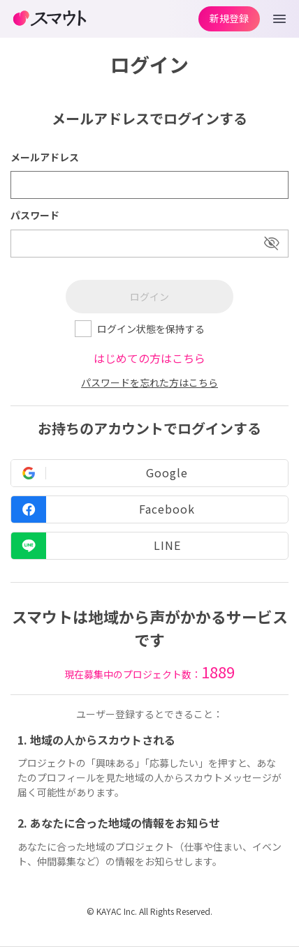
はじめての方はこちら (149, 358)
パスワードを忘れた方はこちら (149, 382)
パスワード (34, 215)
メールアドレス (44, 157)
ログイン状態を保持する (151, 329)
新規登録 (229, 18)
